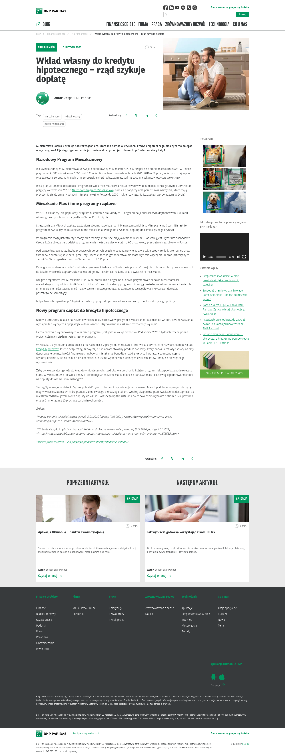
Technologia (219, 24)
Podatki (41, 625)
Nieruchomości (80, 34)
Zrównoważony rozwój (185, 24)
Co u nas (240, 24)
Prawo (40, 631)
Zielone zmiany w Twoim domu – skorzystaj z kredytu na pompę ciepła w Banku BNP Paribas (226, 339)
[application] (224, 247)
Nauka (149, 614)
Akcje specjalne (227, 608)
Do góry (218, 685)
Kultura (222, 614)
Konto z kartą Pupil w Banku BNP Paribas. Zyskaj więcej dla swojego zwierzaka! (224, 310)
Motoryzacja (189, 625)
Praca (156, 24)
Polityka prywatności (86, 733)
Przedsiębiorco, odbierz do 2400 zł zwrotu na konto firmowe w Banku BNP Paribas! (224, 324)
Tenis (221, 625)
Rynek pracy (116, 620)
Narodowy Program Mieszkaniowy (93, 190)
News (221, 620)
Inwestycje (42, 649)
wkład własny (72, 116)
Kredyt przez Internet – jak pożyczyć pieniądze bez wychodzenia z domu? (82, 442)
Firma (143, 24)
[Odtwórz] (204, 257)
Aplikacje (187, 608)
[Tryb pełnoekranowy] (244, 257)
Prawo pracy (116, 614)
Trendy (186, 631)
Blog (46, 24)
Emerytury (115, 608)
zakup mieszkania (54, 124)
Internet (187, 620)
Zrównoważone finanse (159, 608)
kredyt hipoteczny (47, 349)
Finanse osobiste (120, 24)
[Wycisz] (238, 257)
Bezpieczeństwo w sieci (196, 614)
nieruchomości (52, 116)
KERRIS (245, 744)
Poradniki (42, 637)
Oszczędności (44, 620)
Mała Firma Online (84, 608)
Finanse (41, 608)
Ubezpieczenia (45, 643)
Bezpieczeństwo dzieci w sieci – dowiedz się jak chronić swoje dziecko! (222, 280)
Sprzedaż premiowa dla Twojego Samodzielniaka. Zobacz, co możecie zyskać (225, 295)
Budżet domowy (46, 614)
